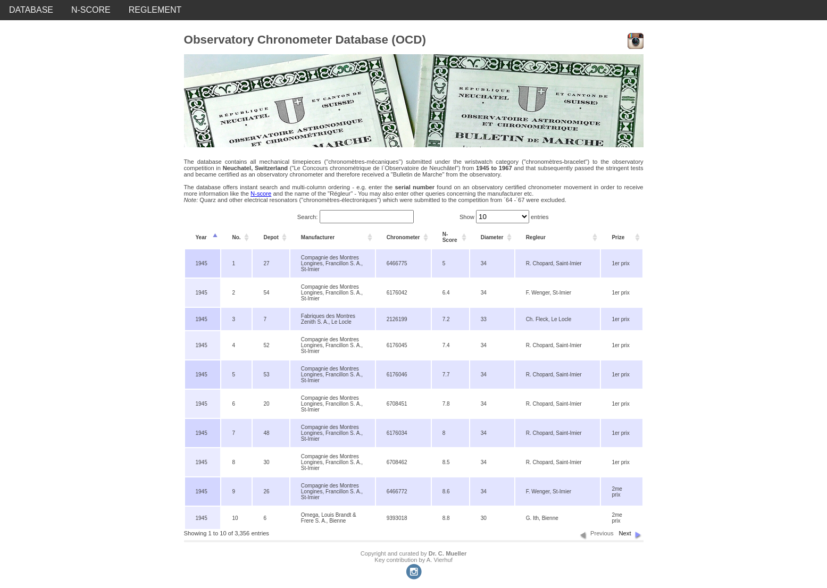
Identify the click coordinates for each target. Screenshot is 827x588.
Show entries (504, 217)
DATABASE (31, 9)
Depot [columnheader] (270, 237)
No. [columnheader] (236, 237)
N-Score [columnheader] (449, 237)
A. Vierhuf (440, 560)
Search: (355, 217)
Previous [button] (602, 533)
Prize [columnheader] (618, 237)
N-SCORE (91, 9)
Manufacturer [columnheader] (318, 237)
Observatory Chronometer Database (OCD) (305, 39)
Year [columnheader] (201, 237)
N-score (260, 193)
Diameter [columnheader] (492, 237)
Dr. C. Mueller (448, 553)
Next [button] (625, 533)
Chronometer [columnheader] (403, 237)
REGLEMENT (155, 9)
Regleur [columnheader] (536, 237)
